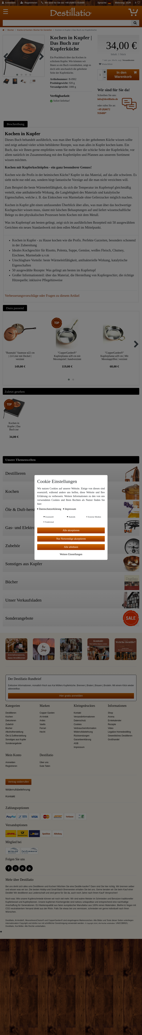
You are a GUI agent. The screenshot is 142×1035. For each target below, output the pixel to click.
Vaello (42, 724)
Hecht (42, 732)
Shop (110, 713)
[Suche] (135, 23)
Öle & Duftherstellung (15, 735)
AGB (76, 743)
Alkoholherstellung (14, 732)
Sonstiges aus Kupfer (15, 739)
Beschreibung (15, 124)
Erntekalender (114, 720)
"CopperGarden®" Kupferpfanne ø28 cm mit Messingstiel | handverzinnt (67, 355)
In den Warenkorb (125, 75)
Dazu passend (15, 308)
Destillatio (46, 755)
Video (110, 728)
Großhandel (113, 739)
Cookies (78, 724)
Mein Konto (13, 755)
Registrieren (11, 766)
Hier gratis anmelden (71, 695)
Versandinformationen (84, 716)
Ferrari (43, 728)
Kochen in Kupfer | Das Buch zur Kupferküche (14, 426)
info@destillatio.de (107, 99)
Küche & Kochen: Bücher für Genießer (34, 30)
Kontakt (77, 713)
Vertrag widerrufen (18, 781)
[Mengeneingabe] (100, 74)
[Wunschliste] (137, 3)
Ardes (42, 720)
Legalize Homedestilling (119, 732)
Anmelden (10, 762)
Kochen (9, 716)
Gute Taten (45, 766)
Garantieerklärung (82, 739)
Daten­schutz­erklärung (49, 509)
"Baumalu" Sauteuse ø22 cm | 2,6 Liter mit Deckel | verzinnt (19, 355)
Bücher (10, 30)
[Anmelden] (9, 3)
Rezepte (112, 724)
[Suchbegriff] (67, 23)
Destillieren (10, 713)
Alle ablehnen (71, 547)
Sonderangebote (13, 743)
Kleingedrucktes (84, 706)
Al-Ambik (44, 716)
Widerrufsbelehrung (83, 732)
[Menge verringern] (105, 77)
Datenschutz (80, 720)
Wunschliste (106, 64)
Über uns (44, 762)
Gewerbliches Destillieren (120, 735)
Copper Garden (47, 713)
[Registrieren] (28, 3)
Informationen (117, 706)
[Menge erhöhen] (105, 72)
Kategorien (12, 706)
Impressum (79, 747)
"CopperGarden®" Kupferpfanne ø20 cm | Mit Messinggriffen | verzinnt (114, 355)
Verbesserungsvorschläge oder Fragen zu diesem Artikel (42, 295)
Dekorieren (10, 720)
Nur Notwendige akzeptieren (71, 538)
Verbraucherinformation (85, 728)
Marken (45, 706)
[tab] (16, 124)
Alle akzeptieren (71, 530)
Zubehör (9, 724)
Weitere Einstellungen (71, 554)
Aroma (111, 716)
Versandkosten (128, 60)
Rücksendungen (81, 735)
